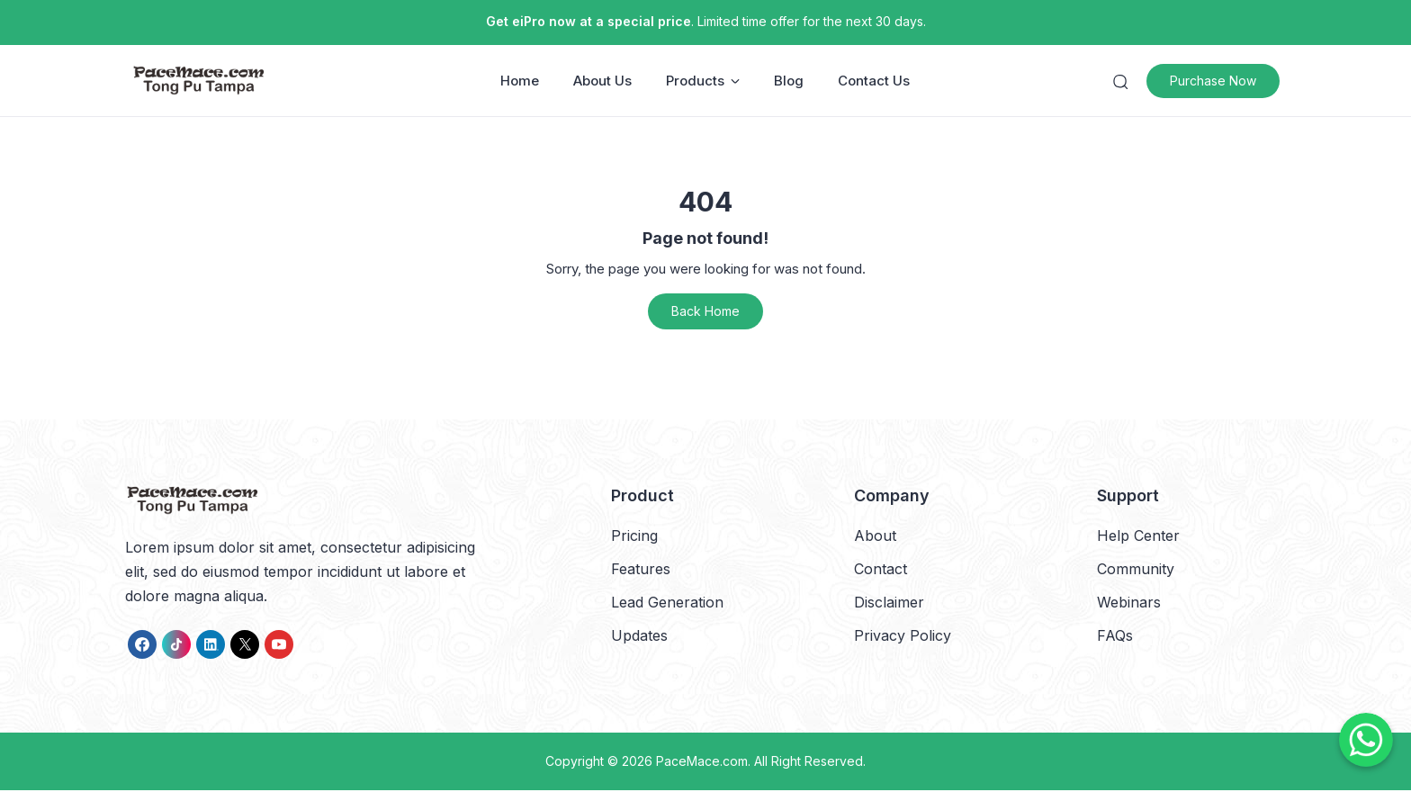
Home (520, 81)
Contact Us (875, 81)
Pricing (634, 536)
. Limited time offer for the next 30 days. (706, 21)
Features (640, 570)
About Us (603, 81)
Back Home (705, 312)
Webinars (1129, 604)
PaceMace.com (702, 762)
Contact (880, 570)
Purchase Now (1219, 81)
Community (1135, 570)
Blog (789, 81)
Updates (639, 637)
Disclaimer (889, 604)
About (875, 536)
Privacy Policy (902, 637)
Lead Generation (667, 604)
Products (704, 81)
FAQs (1115, 637)
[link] (142, 646)
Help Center (1138, 536)
